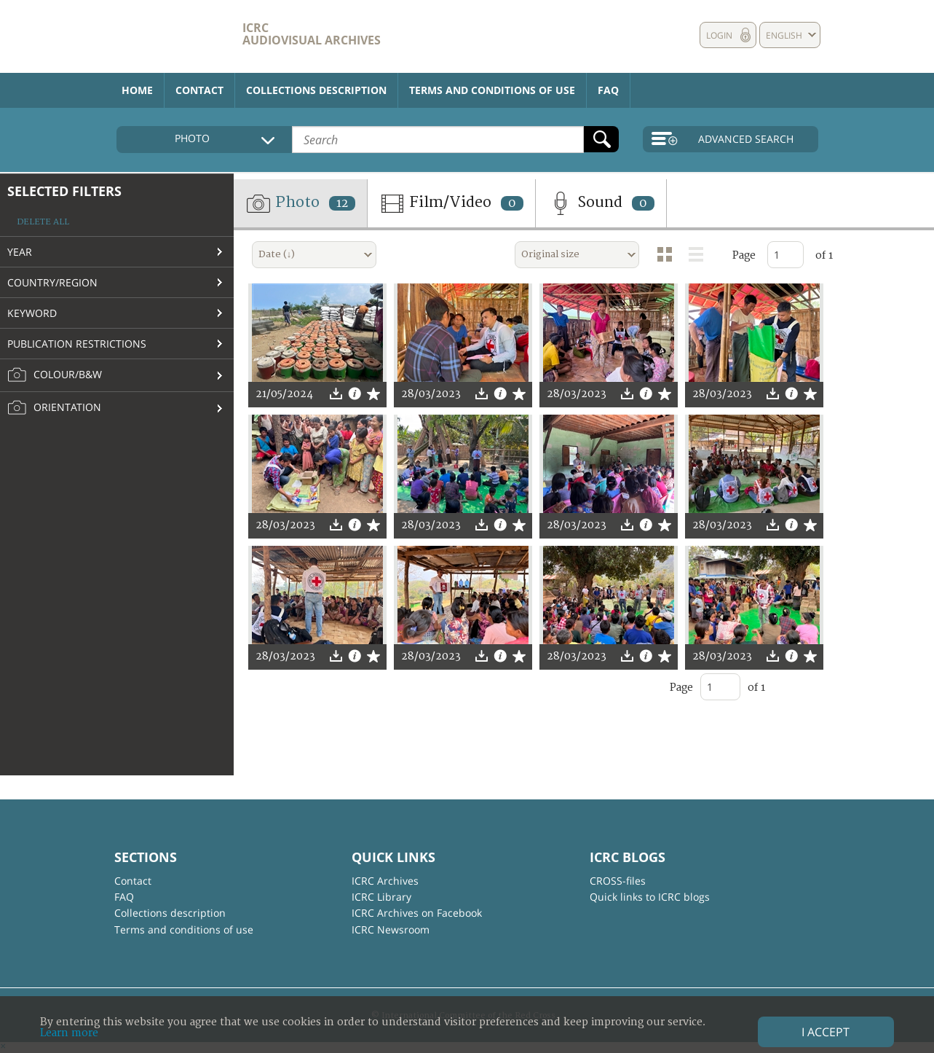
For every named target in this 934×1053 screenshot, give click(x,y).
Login (719, 35)
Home (137, 90)
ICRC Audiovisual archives (311, 34)
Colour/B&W (54, 375)
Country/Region (52, 282)
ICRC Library (381, 897)
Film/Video (451, 203)
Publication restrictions (76, 344)
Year (19, 252)
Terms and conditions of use (492, 90)
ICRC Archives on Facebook (417, 913)
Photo (300, 203)
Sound (600, 203)
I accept (826, 1032)
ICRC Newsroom (391, 929)
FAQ (608, 90)
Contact (199, 90)
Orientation (54, 408)
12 (342, 203)
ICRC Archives (385, 881)
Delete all (43, 221)
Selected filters (64, 191)
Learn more (69, 1033)
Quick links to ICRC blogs (650, 897)
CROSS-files (618, 881)
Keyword (32, 313)
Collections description (316, 90)
